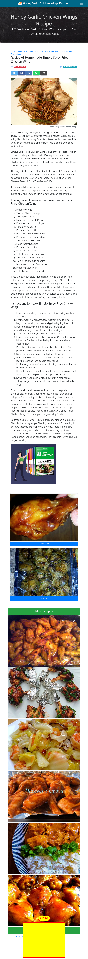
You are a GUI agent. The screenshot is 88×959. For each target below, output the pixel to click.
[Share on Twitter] (14, 73)
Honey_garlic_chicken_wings (28, 51)
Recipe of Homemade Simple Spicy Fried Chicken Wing (41, 53)
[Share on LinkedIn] (28, 73)
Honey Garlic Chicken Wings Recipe (43, 3)
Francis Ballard (19, 66)
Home (13, 51)
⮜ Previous (44, 544)
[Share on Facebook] (21, 73)
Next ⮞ (44, 598)
